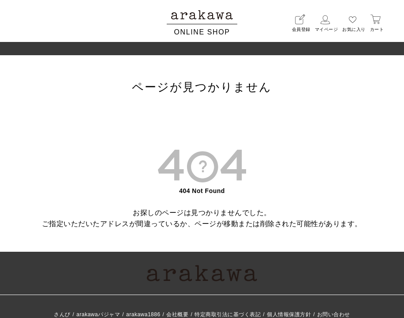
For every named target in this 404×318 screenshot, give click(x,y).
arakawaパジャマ (98, 314)
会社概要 (177, 314)
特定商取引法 (228, 314)
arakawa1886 (143, 314)
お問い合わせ (333, 314)
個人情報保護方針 (289, 314)
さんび (62, 314)
